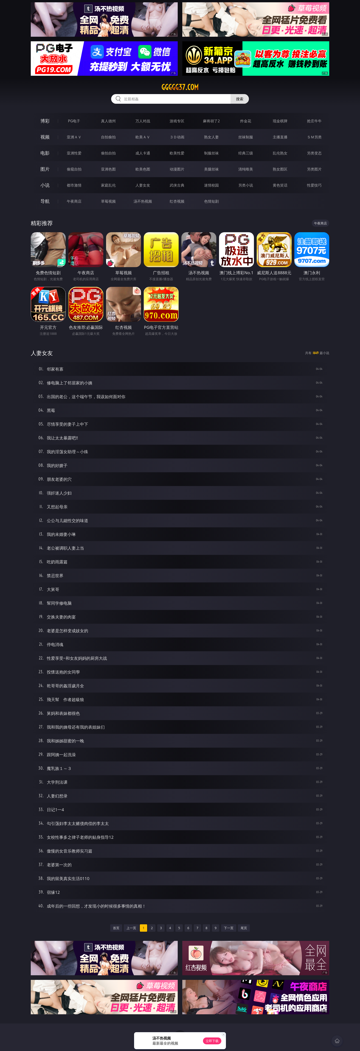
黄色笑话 (280, 185)
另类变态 (314, 153)
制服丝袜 (211, 153)
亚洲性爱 (74, 153)
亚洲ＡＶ (74, 137)
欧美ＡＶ (142, 137)
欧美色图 (142, 169)
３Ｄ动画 (177, 137)
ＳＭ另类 (314, 137)
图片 (45, 169)
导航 (45, 201)
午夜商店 (74, 201)
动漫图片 (177, 169)
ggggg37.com (180, 87)
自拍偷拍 (108, 137)
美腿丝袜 (211, 169)
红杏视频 (177, 201)
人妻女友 (142, 185)
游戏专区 (177, 120)
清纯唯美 (245, 169)
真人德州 (108, 120)
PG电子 (74, 120)
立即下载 (212, 1041)
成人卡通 (142, 153)
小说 (45, 185)
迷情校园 (211, 185)
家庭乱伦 (108, 185)
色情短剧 (211, 201)
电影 (45, 153)
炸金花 (245, 120)
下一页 (228, 928)
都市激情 (74, 185)
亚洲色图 (108, 169)
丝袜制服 (245, 137)
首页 (116, 928)
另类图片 (314, 169)
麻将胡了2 (211, 120)
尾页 (244, 928)
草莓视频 (108, 201)
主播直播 (280, 137)
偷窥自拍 (74, 169)
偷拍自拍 (108, 153)
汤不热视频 (143, 201)
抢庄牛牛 (314, 120)
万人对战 (142, 120)
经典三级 (245, 153)
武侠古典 (177, 185)
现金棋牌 (280, 120)
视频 (45, 137)
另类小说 (245, 185)
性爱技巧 (314, 185)
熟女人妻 (211, 137)
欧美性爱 (177, 153)
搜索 (239, 98)
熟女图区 (280, 169)
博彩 (45, 121)
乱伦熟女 (280, 153)
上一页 (131, 928)
